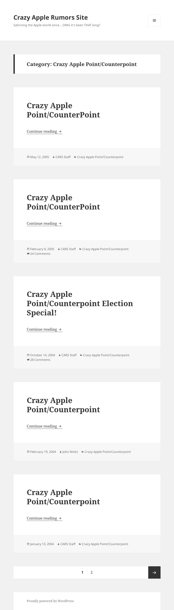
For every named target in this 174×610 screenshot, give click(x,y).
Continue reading (44, 131)
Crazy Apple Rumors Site (50, 17)
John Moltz (70, 452)
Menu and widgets (154, 26)
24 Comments (40, 253)
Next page (154, 572)
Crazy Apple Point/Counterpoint (100, 157)
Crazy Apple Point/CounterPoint (63, 110)
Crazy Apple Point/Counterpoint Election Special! (80, 303)
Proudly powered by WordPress (50, 601)
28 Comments (40, 360)
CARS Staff (63, 157)
